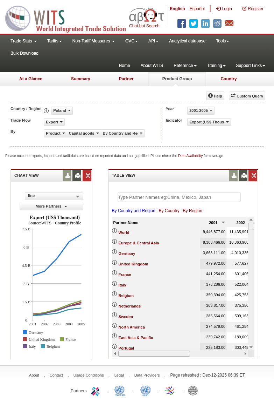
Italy (122, 285)
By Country (169, 210)
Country (228, 78)
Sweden (126, 317)
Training (216, 65)
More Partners (51, 206)
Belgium (126, 295)
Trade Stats (23, 41)
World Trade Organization (170, 390)
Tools (222, 41)
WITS (70, 17)
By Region (192, 210)
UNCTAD (121, 390)
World (124, 232)
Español (197, 8)
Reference (185, 65)
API (153, 41)
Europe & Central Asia (139, 243)
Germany (127, 253)
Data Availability (191, 156)
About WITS (152, 65)
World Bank (195, 390)
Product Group (177, 78)
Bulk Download (24, 53)
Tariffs (54, 41)
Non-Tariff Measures (93, 41)
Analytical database (187, 41)
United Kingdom (133, 264)
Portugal (126, 348)
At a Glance (30, 78)
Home (124, 65)
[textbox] (179, 197)
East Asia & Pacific (136, 338)
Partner (126, 78)
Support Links (250, 65)
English (177, 8)
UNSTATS (146, 390)
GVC (131, 41)
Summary (80, 78)
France (125, 274)
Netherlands (130, 306)
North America (132, 327)
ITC (97, 390)
